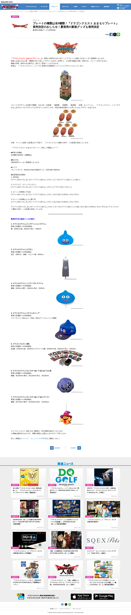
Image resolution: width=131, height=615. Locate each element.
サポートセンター (77, 608)
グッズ (15, 17)
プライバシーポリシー (65, 608)
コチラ (54, 148)
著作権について (54, 608)
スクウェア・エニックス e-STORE (33, 438)
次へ (73, 448)
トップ (12, 11)
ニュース (19, 11)
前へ (57, 448)
